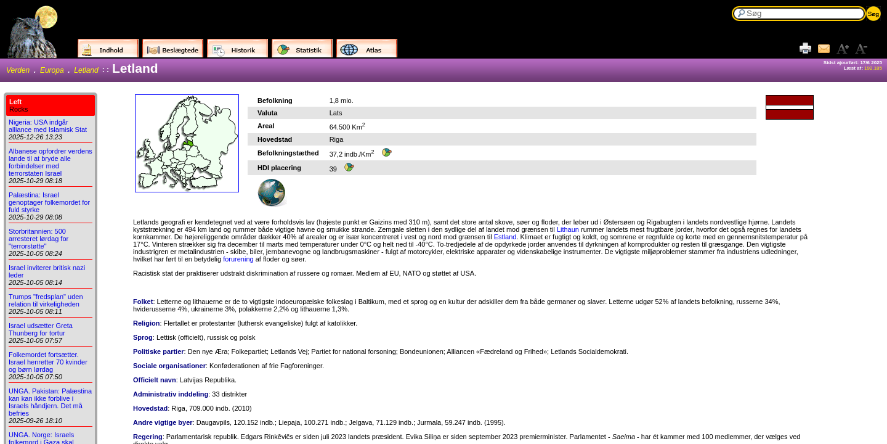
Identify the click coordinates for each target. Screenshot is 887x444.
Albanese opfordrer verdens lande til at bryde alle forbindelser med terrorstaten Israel (50, 162)
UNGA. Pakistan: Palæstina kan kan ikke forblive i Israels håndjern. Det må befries (50, 402)
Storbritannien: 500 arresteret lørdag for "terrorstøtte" (38, 239)
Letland (86, 70)
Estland (505, 236)
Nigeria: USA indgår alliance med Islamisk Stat (48, 125)
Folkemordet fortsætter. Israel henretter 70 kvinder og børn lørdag (48, 362)
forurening (238, 259)
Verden (18, 70)
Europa (52, 70)
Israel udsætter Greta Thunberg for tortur (41, 329)
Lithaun (568, 229)
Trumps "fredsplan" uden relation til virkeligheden (46, 300)
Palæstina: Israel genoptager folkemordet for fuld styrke (49, 202)
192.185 (873, 68)
